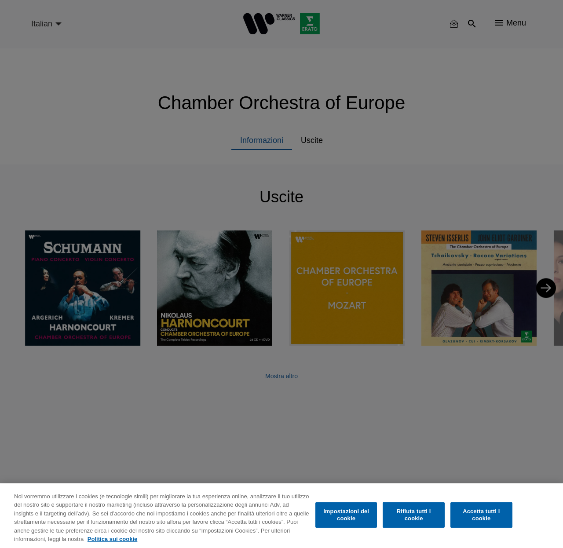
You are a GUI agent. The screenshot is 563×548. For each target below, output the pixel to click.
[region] (281, 515)
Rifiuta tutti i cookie (414, 515)
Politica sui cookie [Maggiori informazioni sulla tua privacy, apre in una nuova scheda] (112, 539)
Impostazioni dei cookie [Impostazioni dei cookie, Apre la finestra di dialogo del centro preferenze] (346, 515)
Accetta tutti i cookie (481, 515)
